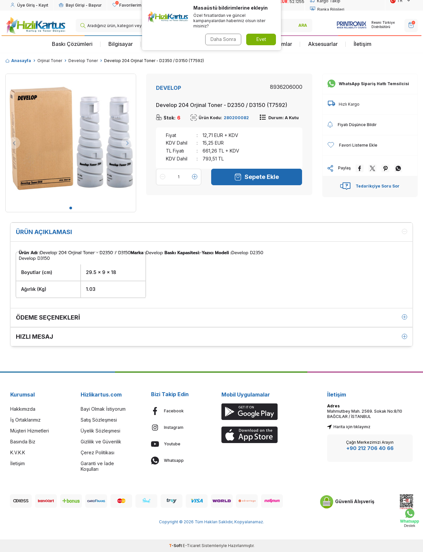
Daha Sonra (223, 39)
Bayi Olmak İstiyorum (103, 409)
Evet (261, 39)
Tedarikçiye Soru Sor (370, 186)
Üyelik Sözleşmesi (100, 430)
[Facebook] (176, 411)
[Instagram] (176, 427)
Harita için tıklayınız (348, 426)
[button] (70, 208)
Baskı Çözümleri (72, 44)
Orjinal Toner (49, 60)
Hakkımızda (22, 409)
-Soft (176, 545)
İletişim (362, 44)
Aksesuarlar (323, 44)
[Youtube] (176, 444)
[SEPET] (411, 25)
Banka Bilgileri (327, 10)
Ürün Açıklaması (211, 231)
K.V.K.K (17, 452)
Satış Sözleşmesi (99, 420)
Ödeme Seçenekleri (211, 317)
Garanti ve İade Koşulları (97, 466)
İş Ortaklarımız (25, 420)
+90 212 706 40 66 (370, 448)
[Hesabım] (29, 5)
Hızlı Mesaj (211, 336)
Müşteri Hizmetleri (29, 430)
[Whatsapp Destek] (409, 518)
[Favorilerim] (126, 5)
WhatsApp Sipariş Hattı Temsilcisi (368, 84)
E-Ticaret (192, 545)
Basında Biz (22, 441)
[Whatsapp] (176, 460)
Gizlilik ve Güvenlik (101, 441)
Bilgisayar (120, 44)
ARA (302, 25)
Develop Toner (83, 60)
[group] (71, 139)
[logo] (35, 25)
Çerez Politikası (97, 452)
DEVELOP (168, 88)
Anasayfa (18, 60)
